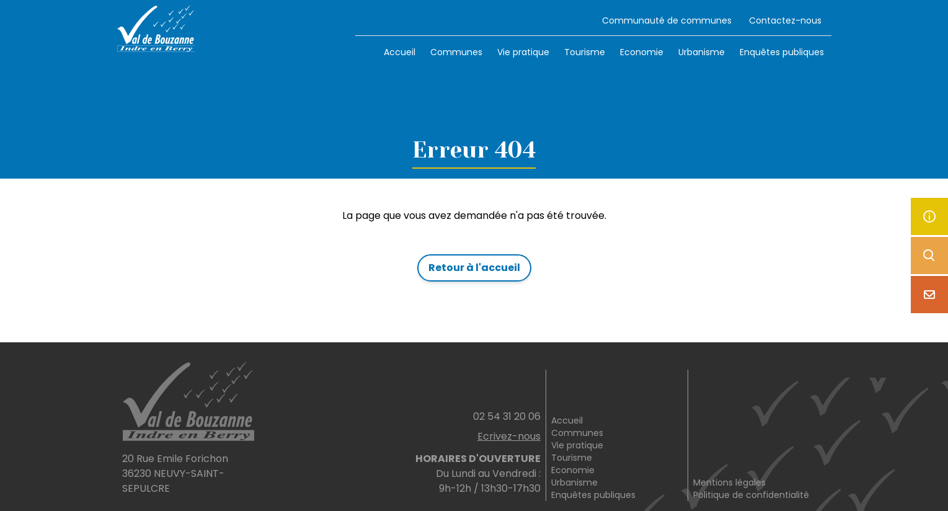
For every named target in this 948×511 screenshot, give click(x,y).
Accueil (399, 52)
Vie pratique (523, 52)
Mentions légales (729, 482)
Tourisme (584, 52)
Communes (456, 52)
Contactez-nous (785, 20)
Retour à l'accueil (474, 267)
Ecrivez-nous (509, 436)
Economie (641, 52)
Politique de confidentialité (751, 495)
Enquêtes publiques (782, 52)
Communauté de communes (667, 20)
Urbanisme (701, 52)
